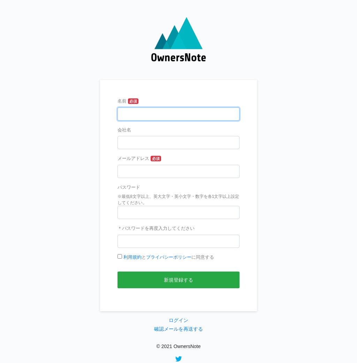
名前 (122, 101)
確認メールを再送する (178, 329)
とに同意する (168, 257)
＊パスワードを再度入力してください (156, 228)
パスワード (128, 187)
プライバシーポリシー (168, 257)
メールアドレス (133, 158)
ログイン (178, 320)
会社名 (124, 129)
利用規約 (132, 257)
